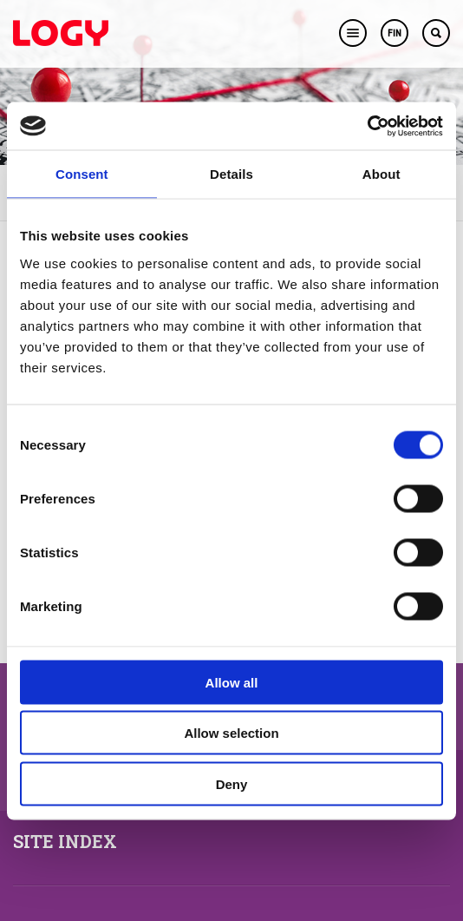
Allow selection (231, 733)
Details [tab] (231, 174)
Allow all (231, 681)
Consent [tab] (81, 174)
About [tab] (381, 174)
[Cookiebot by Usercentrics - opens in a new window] (367, 126)
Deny (232, 783)
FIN (394, 33)
